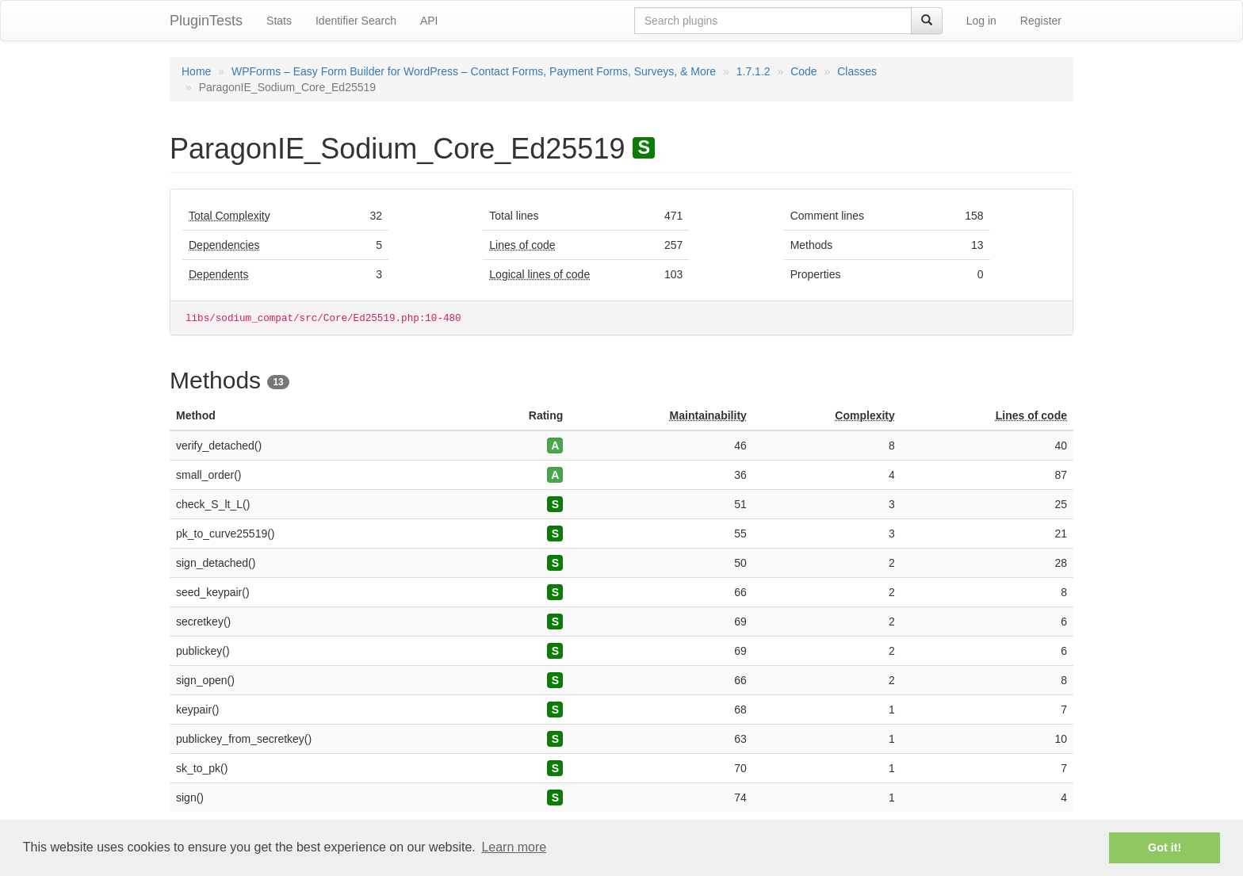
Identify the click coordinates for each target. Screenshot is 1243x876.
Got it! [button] (1164, 847)
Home (196, 71)
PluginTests (206, 21)
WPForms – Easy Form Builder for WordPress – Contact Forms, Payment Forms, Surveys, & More (473, 71)
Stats (279, 20)
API (429, 20)
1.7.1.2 (753, 71)
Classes (857, 71)
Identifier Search (356, 20)
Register (1040, 20)
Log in (981, 20)
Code (803, 71)
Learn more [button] (513, 847)
